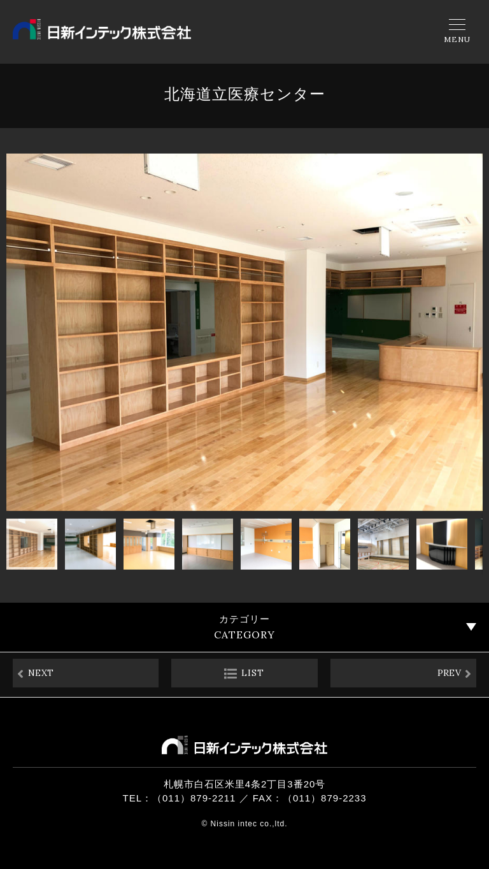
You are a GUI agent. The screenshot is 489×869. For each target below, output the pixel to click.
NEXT (46, 674)
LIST (252, 674)
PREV (443, 674)
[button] (18, 332)
